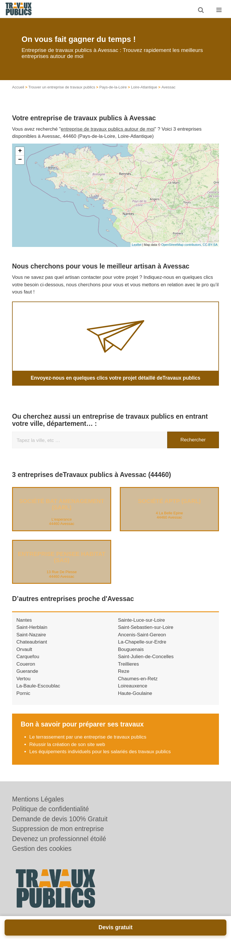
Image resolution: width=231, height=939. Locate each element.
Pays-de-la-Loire (113, 87)
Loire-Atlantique (144, 87)
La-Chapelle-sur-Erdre (142, 642)
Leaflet (136, 244)
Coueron (25, 663)
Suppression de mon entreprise (58, 828)
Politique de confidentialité (50, 809)
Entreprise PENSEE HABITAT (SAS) (61, 556)
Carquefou (27, 656)
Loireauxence (132, 686)
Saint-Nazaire (31, 634)
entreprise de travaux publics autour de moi (108, 129)
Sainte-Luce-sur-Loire (141, 620)
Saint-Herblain (31, 627)
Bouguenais (131, 649)
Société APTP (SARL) (169, 501)
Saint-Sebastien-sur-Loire (146, 627)
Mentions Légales (38, 799)
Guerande (27, 671)
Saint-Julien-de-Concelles (146, 656)
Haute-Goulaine (135, 693)
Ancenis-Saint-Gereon (142, 634)
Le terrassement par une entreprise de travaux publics (87, 737)
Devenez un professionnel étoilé (59, 839)
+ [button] (20, 151)
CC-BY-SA (210, 244)
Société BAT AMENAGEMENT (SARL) (61, 504)
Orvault (24, 649)
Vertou (23, 678)
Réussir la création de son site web (67, 744)
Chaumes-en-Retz (138, 678)
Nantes (24, 620)
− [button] (20, 160)
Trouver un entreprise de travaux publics (61, 87)
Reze (124, 671)
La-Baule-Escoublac (38, 686)
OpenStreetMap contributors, (182, 244)
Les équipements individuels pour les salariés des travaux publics (100, 751)
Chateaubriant (31, 642)
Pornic (23, 693)
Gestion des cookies (42, 848)
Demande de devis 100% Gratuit (59, 819)
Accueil (18, 87)
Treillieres (128, 663)
